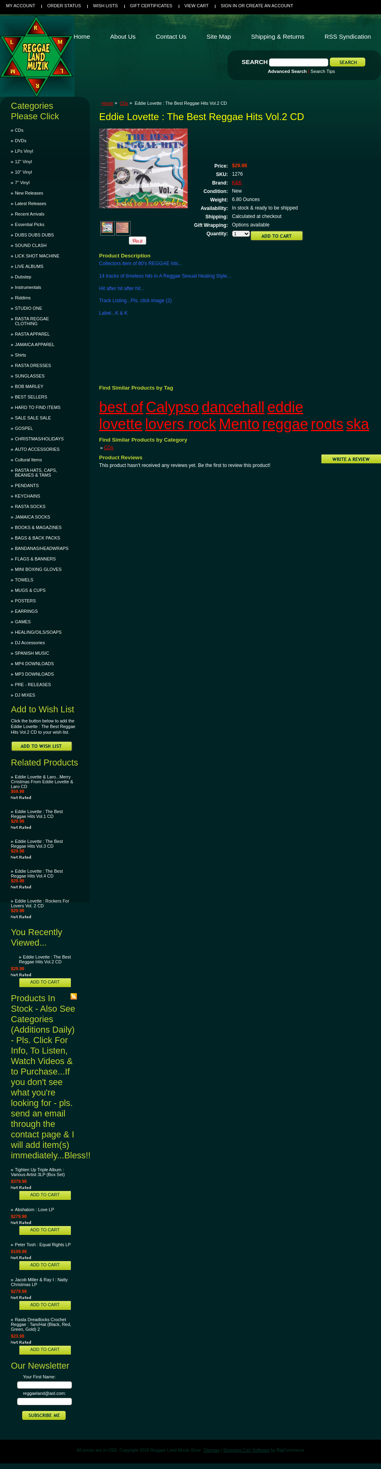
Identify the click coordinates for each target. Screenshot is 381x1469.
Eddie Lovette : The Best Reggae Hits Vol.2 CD (45, 959)
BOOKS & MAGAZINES (38, 527)
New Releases (29, 193)
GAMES (23, 621)
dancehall (233, 407)
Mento (239, 424)
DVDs (20, 140)
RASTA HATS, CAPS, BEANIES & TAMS (36, 472)
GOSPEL (24, 428)
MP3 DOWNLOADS (34, 674)
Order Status (64, 5)
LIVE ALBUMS (29, 266)
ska (357, 424)
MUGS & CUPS (30, 590)
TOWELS (24, 579)
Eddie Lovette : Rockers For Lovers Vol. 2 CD (40, 903)
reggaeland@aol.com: (44, 1393)
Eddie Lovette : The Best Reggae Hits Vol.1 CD (37, 814)
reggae (285, 424)
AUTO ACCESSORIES (37, 449)
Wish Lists (105, 5)
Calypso (172, 407)
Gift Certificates (151, 5)
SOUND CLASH (31, 245)
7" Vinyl (22, 182)
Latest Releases (30, 203)
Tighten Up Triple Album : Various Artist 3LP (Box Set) (38, 1172)
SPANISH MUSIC (32, 653)
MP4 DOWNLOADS (34, 663)
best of (121, 407)
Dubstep (23, 276)
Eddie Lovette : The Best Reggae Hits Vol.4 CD (37, 873)
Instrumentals (28, 287)
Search (255, 61)
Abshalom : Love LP (34, 1209)
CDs (19, 130)
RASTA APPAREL (32, 334)
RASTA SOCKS (30, 506)
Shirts (20, 355)
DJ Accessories (30, 642)
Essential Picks (29, 224)
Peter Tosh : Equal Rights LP (43, 1244)
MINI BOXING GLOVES (38, 569)
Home (107, 103)
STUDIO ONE (28, 308)
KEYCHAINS (27, 496)
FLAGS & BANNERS (35, 558)
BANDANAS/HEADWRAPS (41, 548)
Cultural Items (28, 459)
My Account (20, 5)
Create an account (269, 5)
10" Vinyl (23, 172)
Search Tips (323, 71)
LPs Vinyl (24, 151)
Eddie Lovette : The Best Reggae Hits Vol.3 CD (37, 844)
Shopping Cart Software (246, 1450)
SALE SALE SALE (33, 417)
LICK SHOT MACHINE (37, 255)
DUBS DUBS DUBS (34, 234)
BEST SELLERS (31, 396)
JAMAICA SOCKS (32, 517)
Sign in (229, 5)
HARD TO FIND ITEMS (37, 407)
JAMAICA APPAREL (34, 344)
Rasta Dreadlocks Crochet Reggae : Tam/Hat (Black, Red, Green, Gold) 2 (41, 1324)
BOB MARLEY (29, 386)
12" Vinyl (23, 161)
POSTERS (25, 600)
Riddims (23, 297)
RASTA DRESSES (33, 365)
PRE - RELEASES (33, 684)
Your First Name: (39, 1376)
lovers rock (180, 424)
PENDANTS (27, 485)
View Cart (196, 5)
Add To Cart (45, 981)
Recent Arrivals (29, 214)
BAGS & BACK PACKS (37, 537)
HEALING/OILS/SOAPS (38, 632)
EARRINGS (26, 611)
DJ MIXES (25, 695)
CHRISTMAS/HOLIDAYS (39, 438)
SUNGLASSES (30, 375)
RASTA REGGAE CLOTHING (32, 321)
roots (327, 424)
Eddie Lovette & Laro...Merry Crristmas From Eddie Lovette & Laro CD (42, 781)
